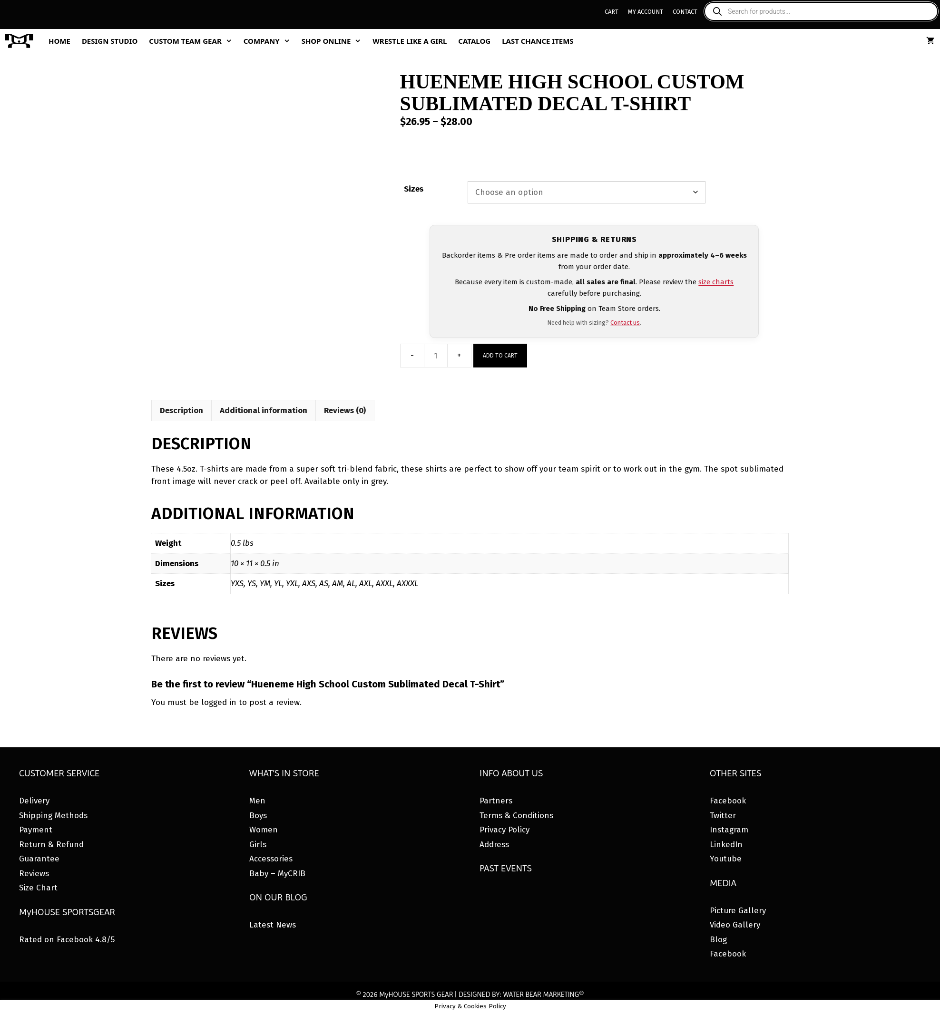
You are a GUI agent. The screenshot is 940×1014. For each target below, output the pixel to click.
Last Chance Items (538, 41)
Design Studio (109, 41)
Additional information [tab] (263, 410)
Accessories (271, 859)
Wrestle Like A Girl (409, 41)
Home (59, 41)
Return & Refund (51, 845)
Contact (685, 11)
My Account (645, 11)
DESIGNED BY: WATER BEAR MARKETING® (521, 994)
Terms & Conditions (516, 816)
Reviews (34, 874)
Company (270, 41)
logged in (218, 702)
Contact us (625, 322)
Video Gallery (735, 925)
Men (257, 801)
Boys (258, 816)
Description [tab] (181, 410)
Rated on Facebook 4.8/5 (67, 940)
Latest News (272, 925)
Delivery (34, 801)
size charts (716, 282)
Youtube (726, 859)
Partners (496, 801)
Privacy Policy (504, 830)
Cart (611, 11)
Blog (718, 940)
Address (494, 845)
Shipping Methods (53, 816)
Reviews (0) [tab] (345, 410)
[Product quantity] (436, 355)
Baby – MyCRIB (277, 874)
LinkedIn (726, 845)
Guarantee (39, 859)
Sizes (413, 189)
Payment (35, 830)
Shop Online (334, 41)
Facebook (728, 801)
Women (263, 830)
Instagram (729, 830)
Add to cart (500, 355)
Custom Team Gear (193, 41)
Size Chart (38, 888)
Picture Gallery (738, 911)
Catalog (474, 41)
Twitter (723, 816)
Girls (257, 845)
